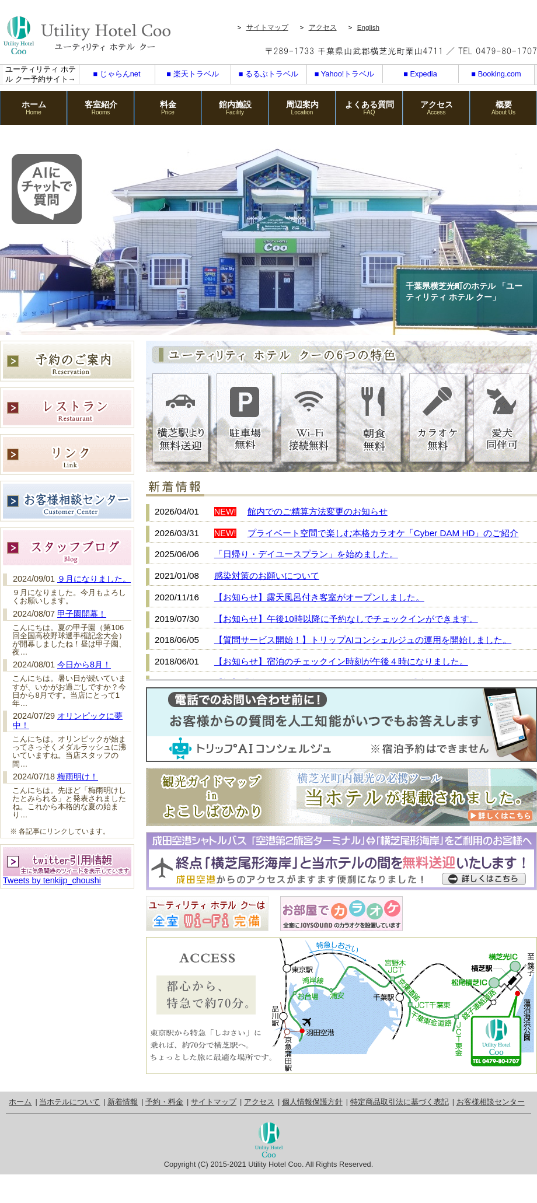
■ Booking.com (496, 73)
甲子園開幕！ (81, 613)
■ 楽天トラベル (192, 73)
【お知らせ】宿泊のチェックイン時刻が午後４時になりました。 (341, 661)
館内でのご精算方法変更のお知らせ (317, 511)
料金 (168, 108)
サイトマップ (267, 27)
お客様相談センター (490, 1101)
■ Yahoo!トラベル (345, 73)
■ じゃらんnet (116, 73)
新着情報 (122, 1101)
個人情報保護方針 (312, 1101)
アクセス (323, 27)
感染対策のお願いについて (266, 575)
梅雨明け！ (77, 776)
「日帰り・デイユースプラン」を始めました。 (306, 554)
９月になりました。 (94, 578)
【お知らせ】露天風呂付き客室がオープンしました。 (319, 597)
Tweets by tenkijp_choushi (52, 880)
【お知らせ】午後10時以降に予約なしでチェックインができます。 (346, 619)
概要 (503, 108)
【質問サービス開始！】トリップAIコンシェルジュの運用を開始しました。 (362, 640)
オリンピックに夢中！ (68, 720)
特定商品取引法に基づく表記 (399, 1101)
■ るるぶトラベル (268, 73)
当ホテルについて (69, 1101)
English (368, 27)
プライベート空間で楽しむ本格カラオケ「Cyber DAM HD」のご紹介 (383, 533)
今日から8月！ (84, 664)
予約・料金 (164, 1101)
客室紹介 (101, 108)
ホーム (34, 108)
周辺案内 (302, 108)
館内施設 (235, 108)
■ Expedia (420, 73)
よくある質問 (369, 108)
